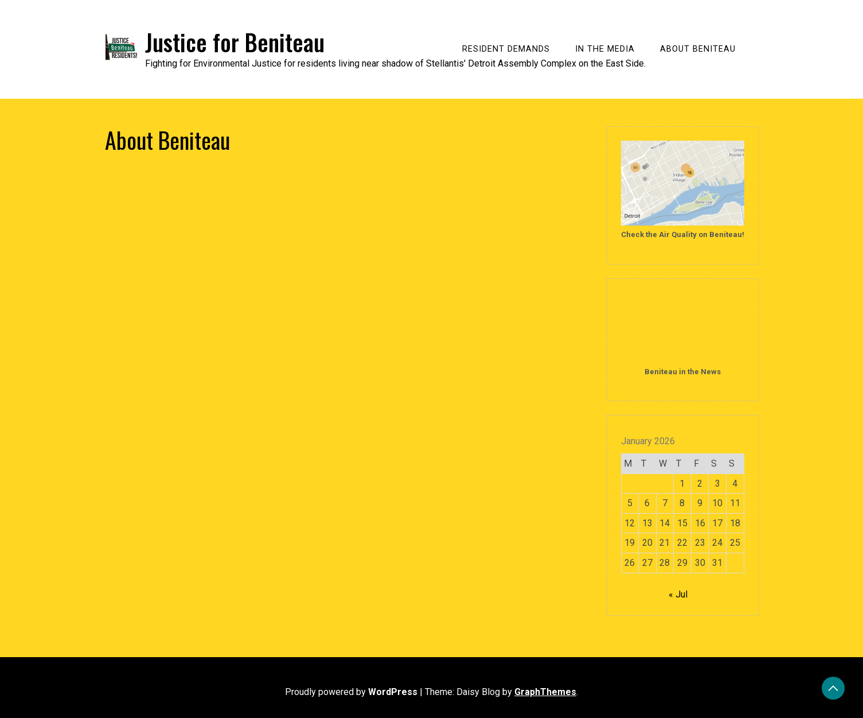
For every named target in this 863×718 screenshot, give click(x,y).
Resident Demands (506, 49)
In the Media (605, 49)
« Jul (678, 594)
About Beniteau (698, 49)
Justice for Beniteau (235, 42)
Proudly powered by (352, 691)
